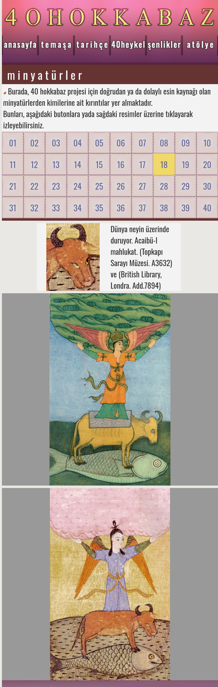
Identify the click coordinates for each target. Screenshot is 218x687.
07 (142, 143)
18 (164, 164)
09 (185, 143)
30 (207, 186)
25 (99, 186)
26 (121, 186)
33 (56, 207)
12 (34, 164)
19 (185, 164)
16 (121, 164)
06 (120, 143)
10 (207, 143)
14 (77, 164)
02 (34, 143)
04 (77, 143)
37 (142, 207)
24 (77, 186)
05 (99, 143)
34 (77, 207)
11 (13, 164)
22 (34, 186)
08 (164, 143)
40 (207, 207)
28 (164, 186)
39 (186, 207)
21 (12, 186)
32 (34, 207)
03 (56, 143)
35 (99, 207)
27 (142, 186)
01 (12, 143)
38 (164, 207)
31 (12, 207)
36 (121, 207)
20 (207, 164)
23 (56, 186)
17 (142, 164)
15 (99, 164)
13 (56, 164)
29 (186, 186)
